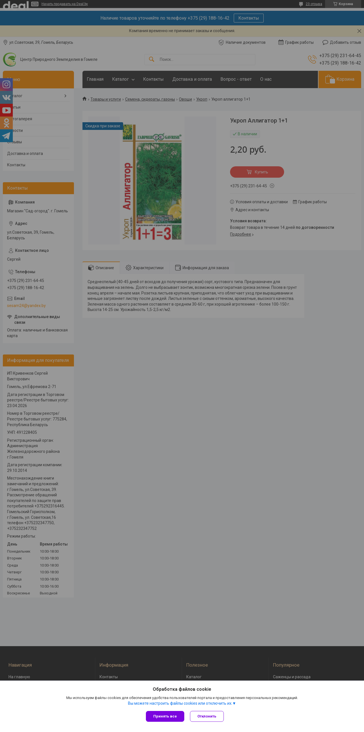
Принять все (165, 716)
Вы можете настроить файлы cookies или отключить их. (180, 703)
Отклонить (206, 716)
